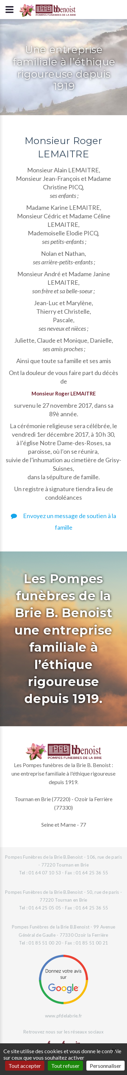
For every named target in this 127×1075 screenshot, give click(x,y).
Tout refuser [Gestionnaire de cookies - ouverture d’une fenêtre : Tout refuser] (65, 1065)
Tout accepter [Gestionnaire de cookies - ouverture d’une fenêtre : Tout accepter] (24, 1065)
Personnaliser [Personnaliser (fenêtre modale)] (105, 1065)
